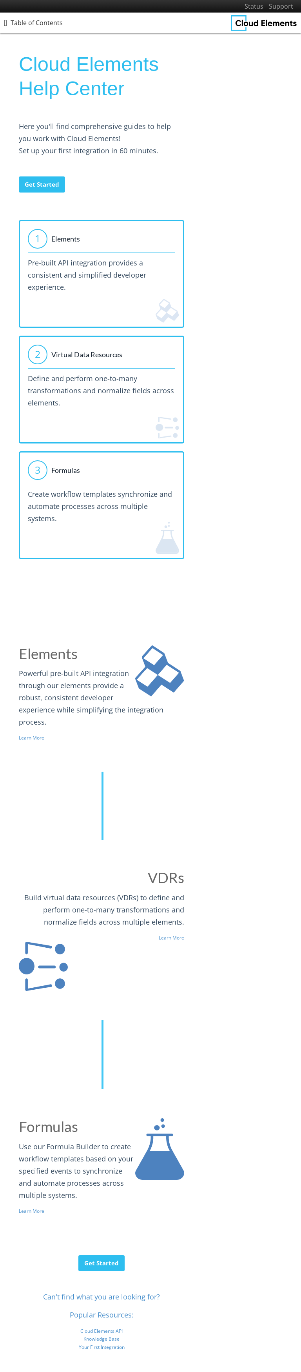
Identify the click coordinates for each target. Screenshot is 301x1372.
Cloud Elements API (101, 1331)
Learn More (31, 737)
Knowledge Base (101, 1339)
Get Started (42, 184)
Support (281, 6)
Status (254, 6)
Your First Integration (102, 1347)
